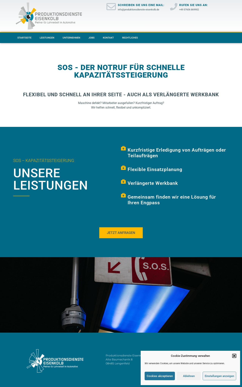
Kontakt (108, 37)
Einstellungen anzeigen (219, 376)
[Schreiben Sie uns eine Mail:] (111, 6)
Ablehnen (189, 376)
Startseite (24, 37)
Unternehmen (71, 37)
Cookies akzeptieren (160, 376)
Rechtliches (130, 37)
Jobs (91, 37)
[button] (234, 356)
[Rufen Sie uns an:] (173, 6)
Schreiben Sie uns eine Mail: (141, 5)
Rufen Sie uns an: (193, 5)
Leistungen (47, 37)
